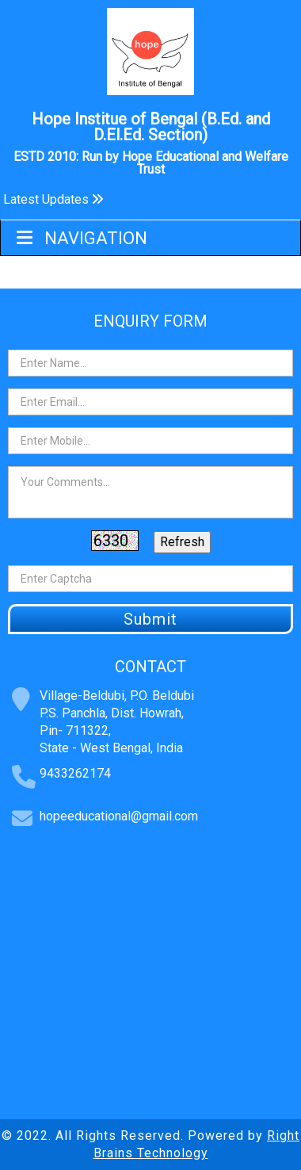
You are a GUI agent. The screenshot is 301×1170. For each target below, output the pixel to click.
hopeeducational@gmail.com (119, 816)
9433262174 (75, 773)
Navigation (82, 238)
